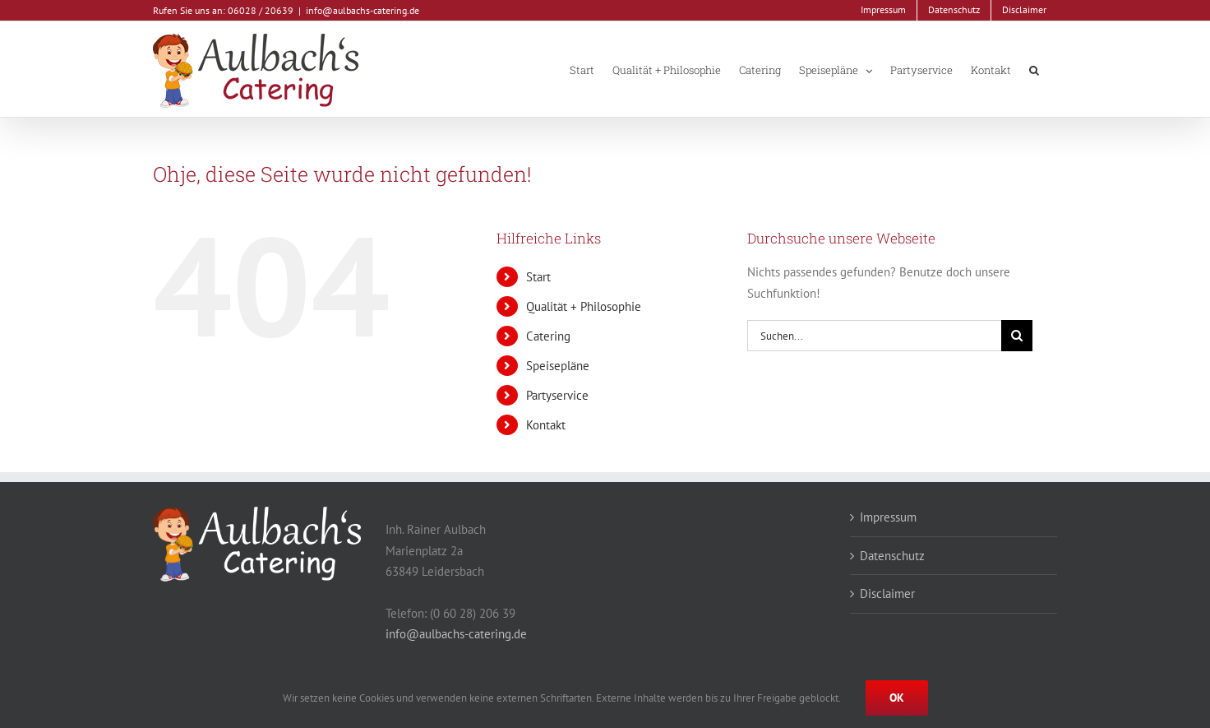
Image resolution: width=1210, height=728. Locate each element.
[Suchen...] (874, 335)
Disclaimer (887, 593)
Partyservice (557, 395)
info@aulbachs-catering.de (362, 10)
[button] (1034, 69)
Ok (896, 697)
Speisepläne (557, 365)
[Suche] (1016, 335)
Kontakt (546, 425)
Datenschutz (892, 555)
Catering (548, 336)
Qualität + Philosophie (583, 306)
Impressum (888, 517)
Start (538, 277)
